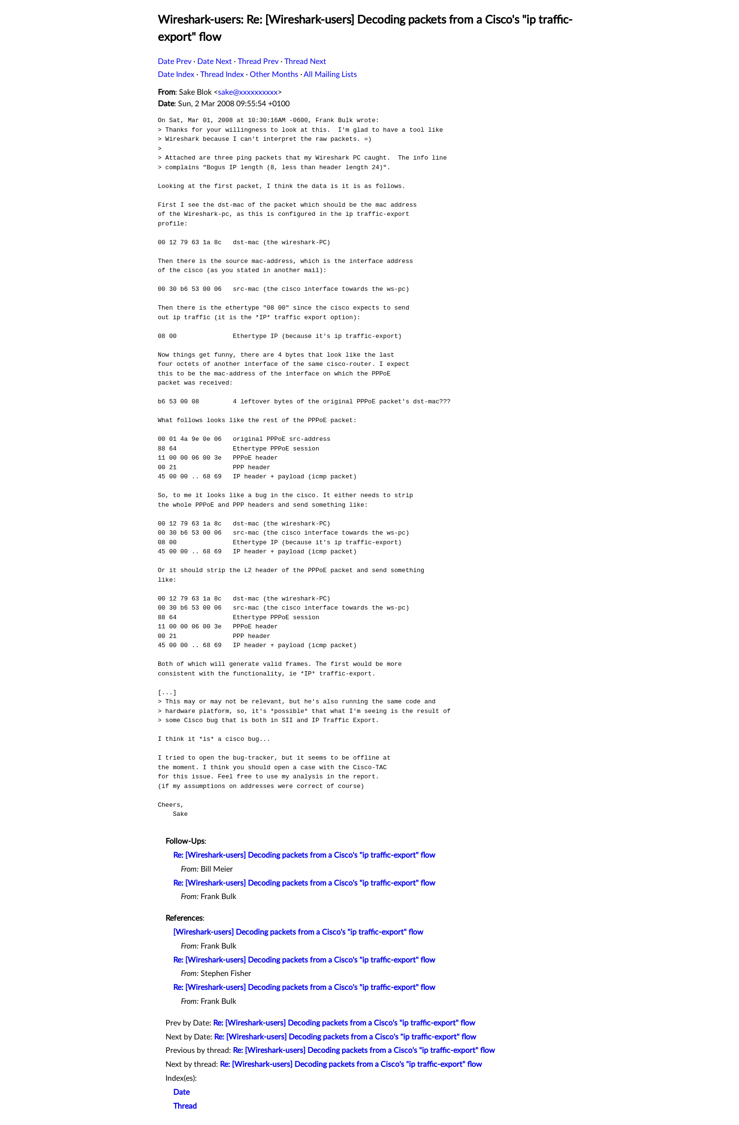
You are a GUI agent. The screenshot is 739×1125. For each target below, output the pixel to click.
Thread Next (305, 61)
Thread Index (222, 74)
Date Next (214, 61)
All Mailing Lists (330, 74)
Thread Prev (258, 61)
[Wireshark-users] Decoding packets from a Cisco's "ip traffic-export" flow (298, 932)
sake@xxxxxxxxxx (248, 92)
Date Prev (174, 61)
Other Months (274, 74)
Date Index (176, 74)
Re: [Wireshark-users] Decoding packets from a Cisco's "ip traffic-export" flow (304, 855)
